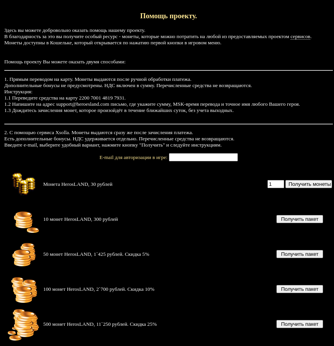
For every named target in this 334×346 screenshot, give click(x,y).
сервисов (300, 36)
